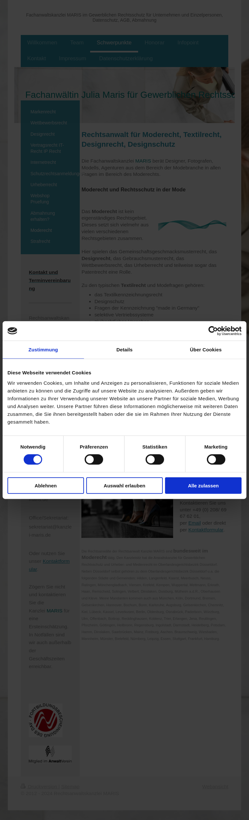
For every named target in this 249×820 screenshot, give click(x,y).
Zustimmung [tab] (43, 349)
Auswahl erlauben (124, 485)
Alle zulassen (203, 485)
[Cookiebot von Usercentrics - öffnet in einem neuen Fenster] (213, 331)
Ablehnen (46, 485)
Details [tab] (124, 349)
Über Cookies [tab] (206, 349)
